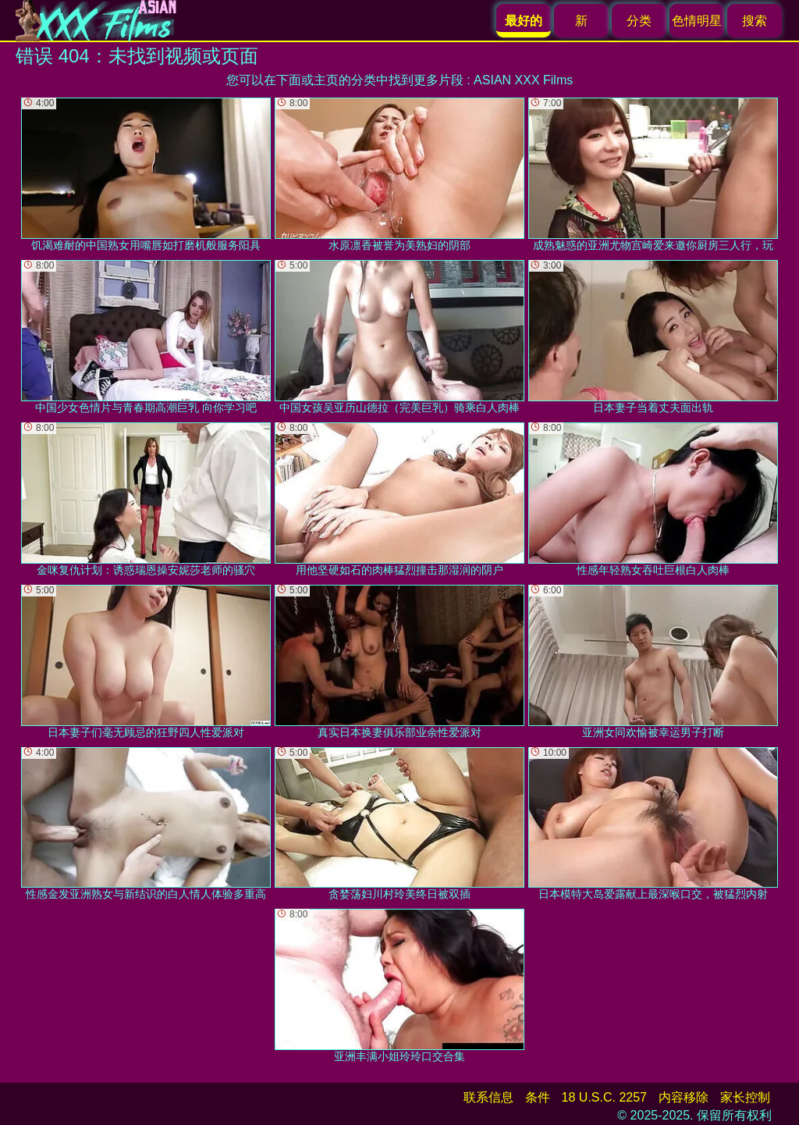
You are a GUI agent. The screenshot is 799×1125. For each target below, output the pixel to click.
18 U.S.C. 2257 (604, 1097)
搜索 (754, 20)
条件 (537, 1097)
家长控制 (745, 1097)
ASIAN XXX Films (523, 80)
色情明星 (697, 20)
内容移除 (683, 1097)
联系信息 (488, 1097)
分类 (639, 20)
